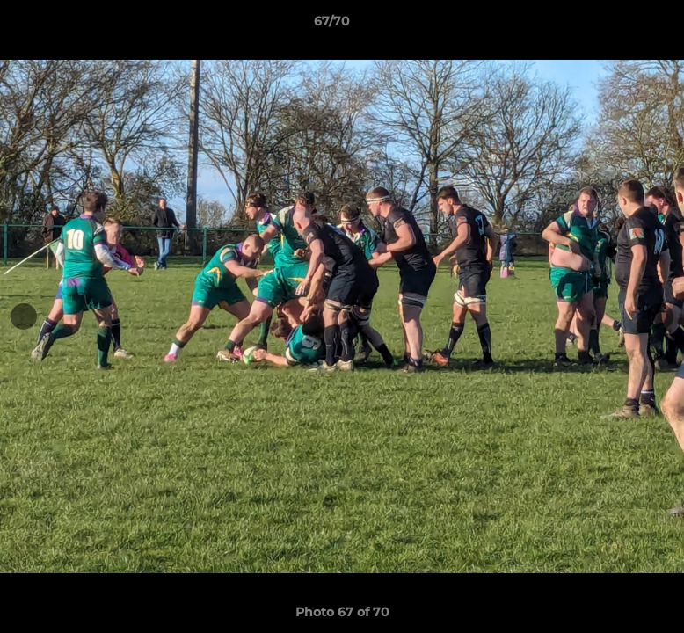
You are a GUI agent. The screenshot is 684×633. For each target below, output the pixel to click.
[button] (610, 25)
